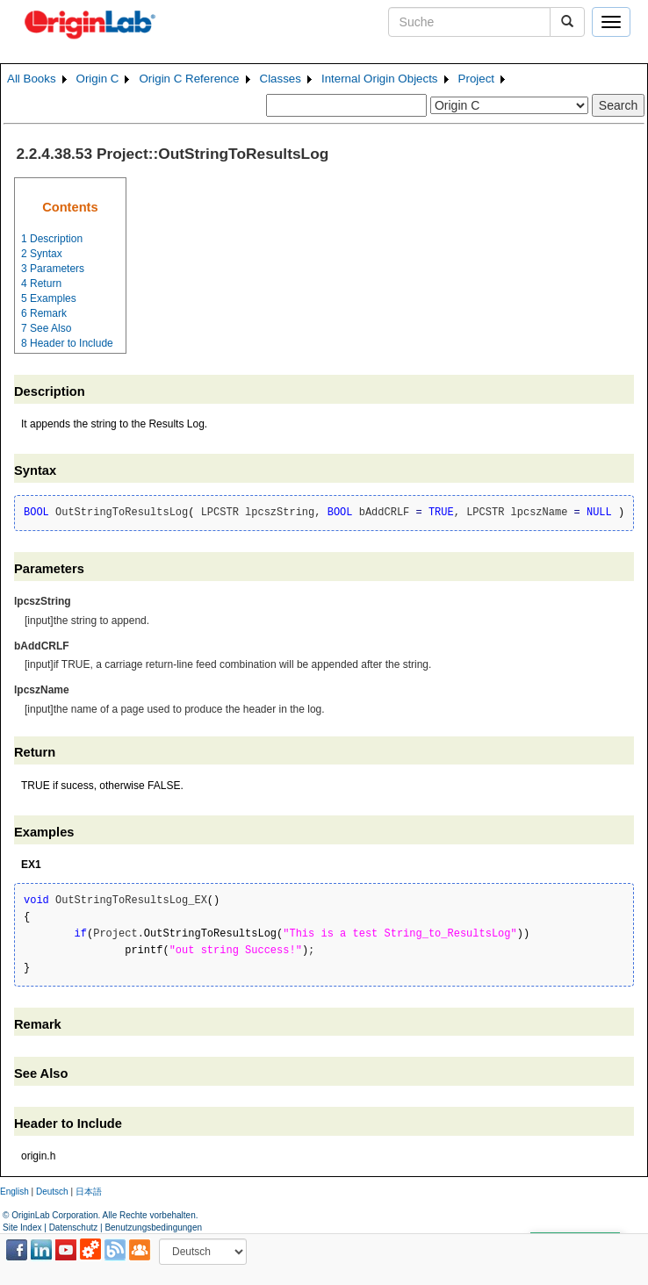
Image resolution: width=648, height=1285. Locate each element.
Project (476, 78)
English (14, 1191)
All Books (31, 78)
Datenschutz (73, 1227)
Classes (280, 78)
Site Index (22, 1227)
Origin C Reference (189, 78)
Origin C (97, 78)
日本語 (89, 1191)
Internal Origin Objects (379, 78)
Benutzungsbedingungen (153, 1227)
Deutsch (52, 1191)
